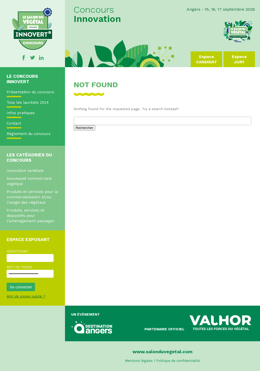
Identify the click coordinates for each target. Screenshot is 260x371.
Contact (14, 123)
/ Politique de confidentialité (177, 361)
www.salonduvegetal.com (162, 351)
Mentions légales (139, 361)
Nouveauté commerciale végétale (29, 181)
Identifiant (17, 251)
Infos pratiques (21, 113)
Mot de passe (19, 267)
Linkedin (41, 57)
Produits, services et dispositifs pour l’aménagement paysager (31, 215)
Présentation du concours (30, 92)
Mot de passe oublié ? (26, 296)
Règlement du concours (29, 133)
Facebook (23, 57)
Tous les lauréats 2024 (28, 102)
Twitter (32, 57)
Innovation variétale (25, 170)
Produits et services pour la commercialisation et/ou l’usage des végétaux (32, 197)
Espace (206, 59)
